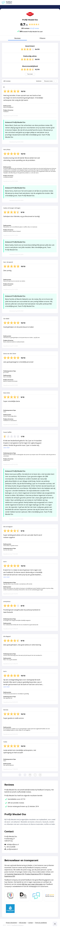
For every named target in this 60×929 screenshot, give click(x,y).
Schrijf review (34, 28)
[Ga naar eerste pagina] (19, 774)
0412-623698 (11, 847)
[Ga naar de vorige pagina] (25, 774)
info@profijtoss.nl (13, 844)
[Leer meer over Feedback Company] (36, 895)
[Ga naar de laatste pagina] (40, 774)
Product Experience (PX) (33, 874)
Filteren (42, 38)
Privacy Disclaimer (11, 922)
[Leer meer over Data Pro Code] (10, 895)
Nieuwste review (49, 81)
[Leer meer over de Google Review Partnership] (49, 895)
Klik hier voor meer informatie (32, 884)
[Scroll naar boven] (55, 924)
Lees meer (6, 447)
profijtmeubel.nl (12, 849)
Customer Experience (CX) (15, 874)
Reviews (17, 38)
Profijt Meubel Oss (30, 20)
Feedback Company (18, 925)
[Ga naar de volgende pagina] (35, 774)
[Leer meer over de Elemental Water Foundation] (10, 908)
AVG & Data (22, 922)
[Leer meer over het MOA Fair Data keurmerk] (23, 895)
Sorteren (38, 81)
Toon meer (30, 74)
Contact (30, 922)
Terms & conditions (41, 922)
